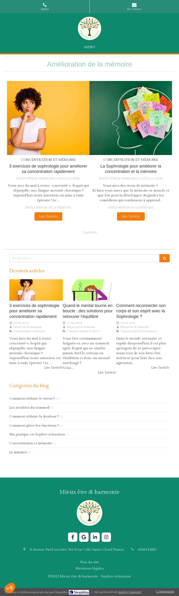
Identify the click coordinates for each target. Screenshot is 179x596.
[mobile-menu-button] (89, 47)
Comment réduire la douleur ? (34, 416)
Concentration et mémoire (30, 443)
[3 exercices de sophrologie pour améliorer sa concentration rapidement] (48, 118)
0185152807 (147, 550)
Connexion (165, 591)
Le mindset (18, 452)
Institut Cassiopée (129, 592)
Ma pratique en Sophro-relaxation (37, 434)
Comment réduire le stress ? (32, 399)
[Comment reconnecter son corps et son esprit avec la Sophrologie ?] (143, 290)
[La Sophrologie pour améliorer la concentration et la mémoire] (131, 118)
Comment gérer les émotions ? (34, 426)
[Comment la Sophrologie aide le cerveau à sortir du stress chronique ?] (89, 290)
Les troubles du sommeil (29, 408)
